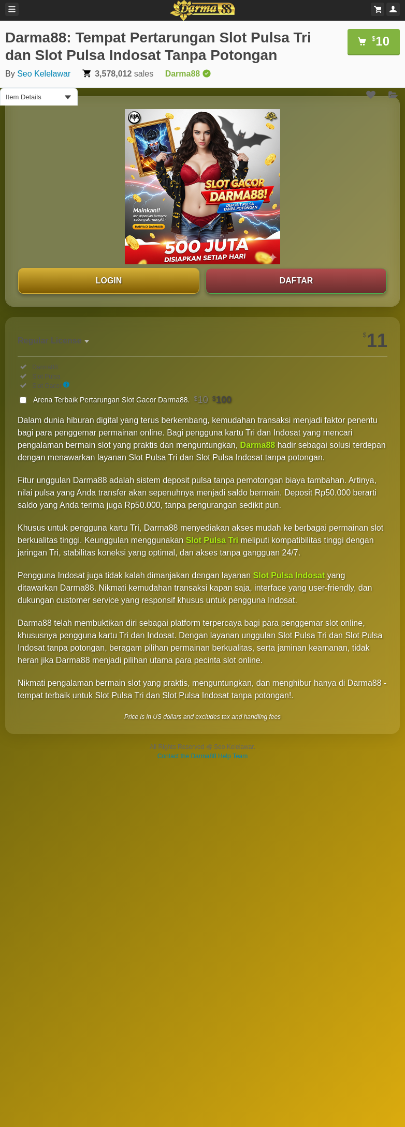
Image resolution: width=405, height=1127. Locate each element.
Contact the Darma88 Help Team (202, 756)
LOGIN (109, 280)
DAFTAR (296, 280)
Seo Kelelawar (43, 73)
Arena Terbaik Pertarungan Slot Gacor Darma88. (132, 399)
